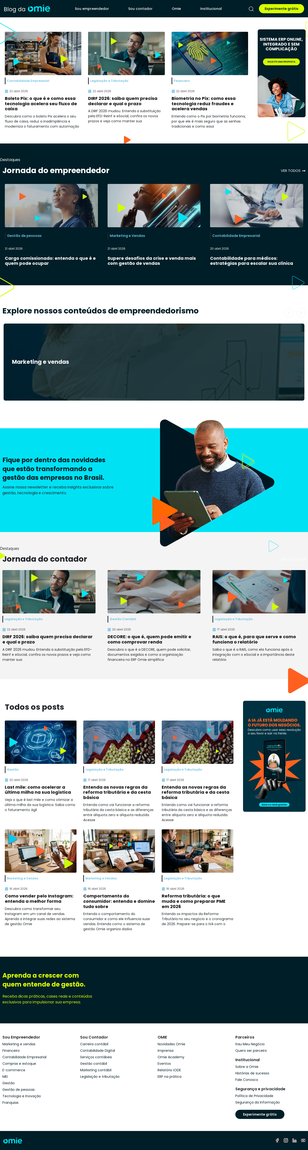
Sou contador (140, 8)
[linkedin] (294, 1140)
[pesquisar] (251, 8)
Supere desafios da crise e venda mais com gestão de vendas (152, 260)
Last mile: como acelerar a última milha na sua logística (38, 789)
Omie (176, 8)
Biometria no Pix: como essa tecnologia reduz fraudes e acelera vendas (204, 103)
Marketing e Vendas (127, 235)
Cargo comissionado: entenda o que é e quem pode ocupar (50, 260)
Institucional (211, 8)
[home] (27, 9)
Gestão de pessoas (24, 235)
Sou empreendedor (92, 8)
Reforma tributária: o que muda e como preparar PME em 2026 (193, 901)
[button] (289, 312)
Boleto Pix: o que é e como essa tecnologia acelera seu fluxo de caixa (41, 103)
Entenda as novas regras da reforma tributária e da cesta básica (117, 792)
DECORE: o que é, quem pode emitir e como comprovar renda (149, 639)
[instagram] (285, 1140)
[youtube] (303, 1140)
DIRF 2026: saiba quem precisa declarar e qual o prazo (122, 101)
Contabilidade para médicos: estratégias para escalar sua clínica (251, 260)
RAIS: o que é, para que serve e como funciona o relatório (254, 639)
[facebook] (277, 1140)
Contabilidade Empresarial (236, 235)
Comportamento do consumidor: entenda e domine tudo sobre (119, 901)
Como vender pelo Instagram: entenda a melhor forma (39, 898)
